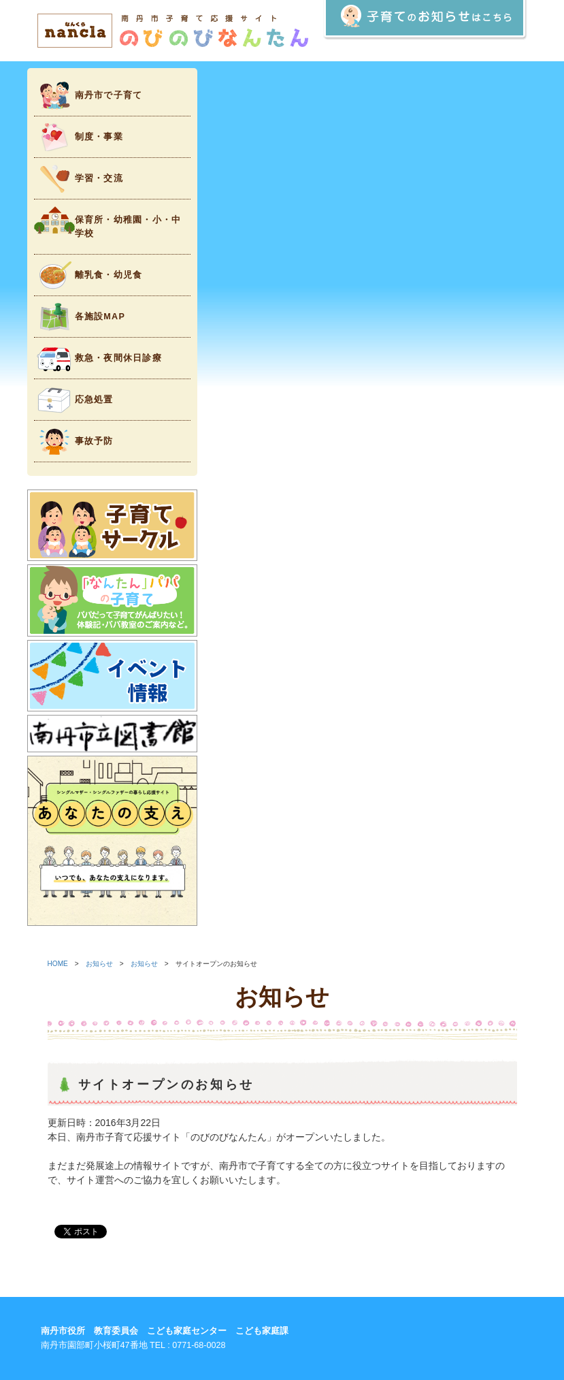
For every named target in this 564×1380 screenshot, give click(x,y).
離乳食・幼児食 (88, 275)
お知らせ (99, 963)
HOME (58, 963)
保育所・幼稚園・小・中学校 (108, 222)
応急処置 (74, 400)
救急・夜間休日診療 (98, 358)
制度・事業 (78, 137)
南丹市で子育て (88, 96)
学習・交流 (78, 179)
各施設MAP (80, 317)
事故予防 (74, 441)
